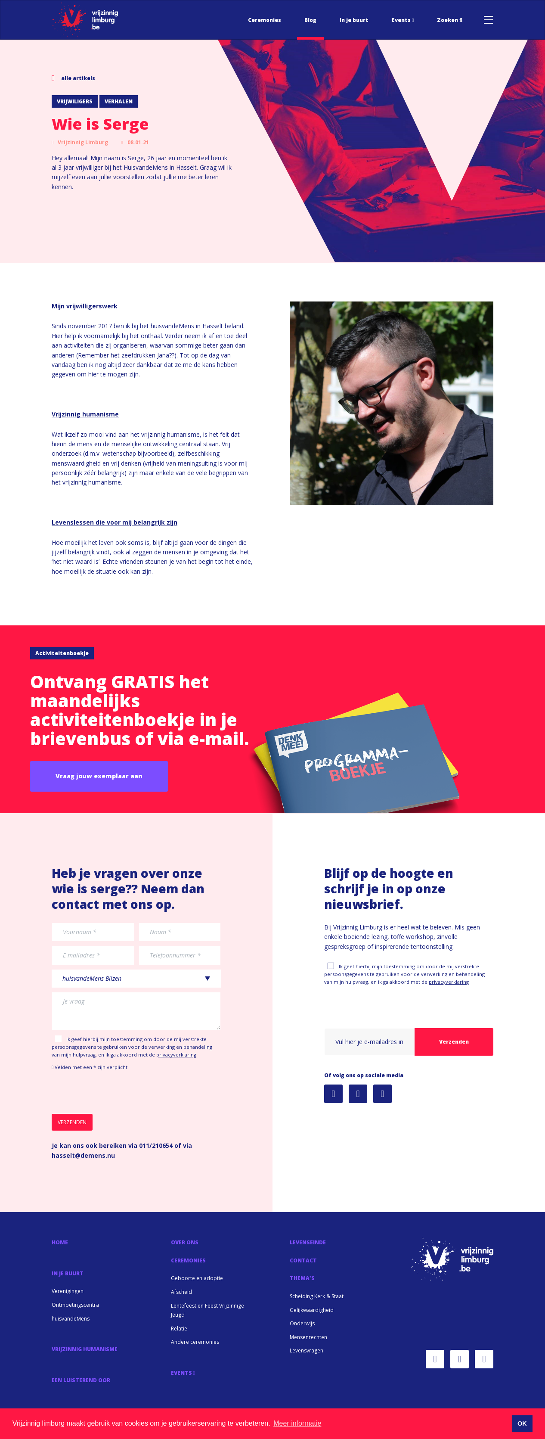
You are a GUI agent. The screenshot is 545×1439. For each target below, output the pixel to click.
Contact (303, 1260)
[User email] (369, 1042)
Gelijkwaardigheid (312, 1310)
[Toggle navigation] (488, 19)
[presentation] (117, 1093)
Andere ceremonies (195, 1342)
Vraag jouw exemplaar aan (99, 776)
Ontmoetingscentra (75, 1304)
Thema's (302, 1278)
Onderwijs (302, 1323)
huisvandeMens (71, 1318)
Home (60, 1242)
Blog (310, 20)
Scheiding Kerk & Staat (317, 1296)
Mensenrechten (308, 1337)
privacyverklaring (176, 1054)
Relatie (179, 1328)
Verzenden (454, 1041)
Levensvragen (306, 1350)
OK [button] (522, 1423)
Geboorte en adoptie (197, 1278)
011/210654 (156, 1145)
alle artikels (73, 78)
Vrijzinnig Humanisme (85, 1349)
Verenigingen (68, 1291)
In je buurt (354, 20)
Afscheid (181, 1292)
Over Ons (184, 1242)
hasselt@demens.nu (83, 1155)
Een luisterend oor (81, 1380)
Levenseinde (308, 1242)
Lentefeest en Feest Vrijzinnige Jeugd (207, 1310)
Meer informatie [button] (297, 1423)
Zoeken (449, 20)
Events (403, 20)
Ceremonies (264, 20)
